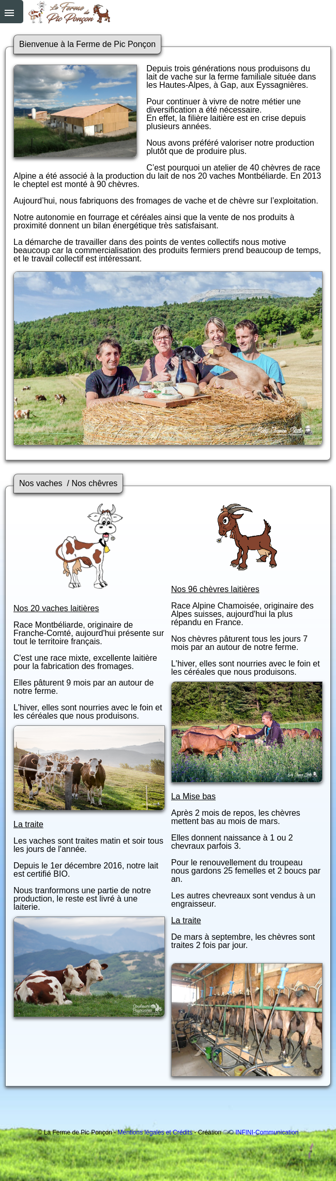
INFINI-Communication (266, 1132)
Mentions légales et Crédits (155, 1132)
